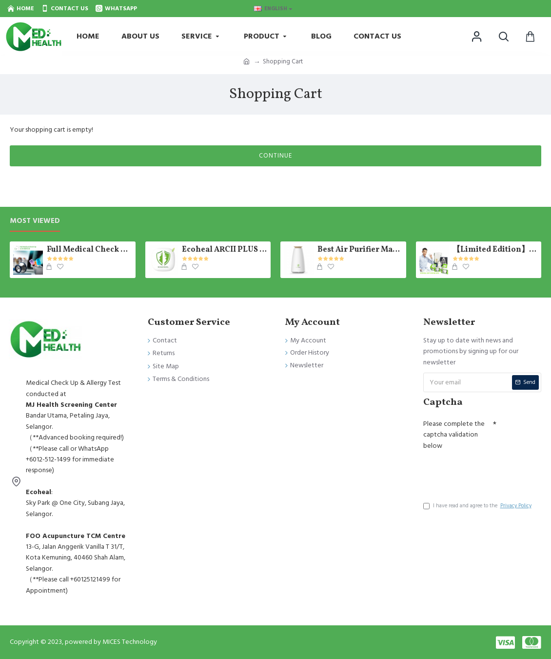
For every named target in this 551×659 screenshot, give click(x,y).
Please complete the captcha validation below (454, 435)
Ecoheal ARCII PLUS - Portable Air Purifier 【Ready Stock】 (224, 250)
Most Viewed (35, 221)
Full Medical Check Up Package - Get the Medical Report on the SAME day (89, 250)
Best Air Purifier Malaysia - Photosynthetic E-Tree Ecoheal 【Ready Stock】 (360, 250)
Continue (275, 155)
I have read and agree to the (478, 505)
